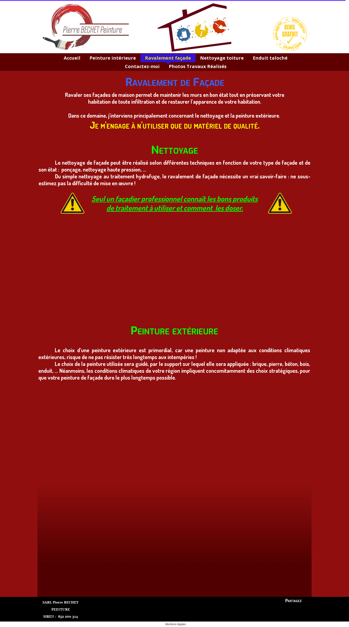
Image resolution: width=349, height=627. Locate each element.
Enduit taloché (270, 58)
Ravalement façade (168, 58)
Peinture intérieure (113, 58)
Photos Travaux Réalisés (198, 66)
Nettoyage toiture (222, 58)
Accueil (72, 58)
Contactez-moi (142, 66)
